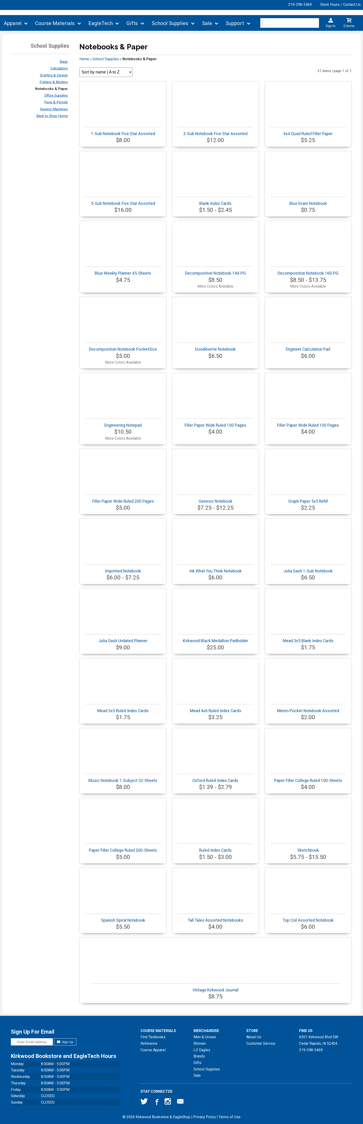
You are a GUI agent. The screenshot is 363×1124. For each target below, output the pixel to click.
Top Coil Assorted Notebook (308, 918)
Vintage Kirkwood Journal (216, 987)
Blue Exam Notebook (308, 201)
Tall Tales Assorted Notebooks (216, 918)
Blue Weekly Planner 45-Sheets (123, 271)
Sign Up (65, 1042)
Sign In (330, 26)
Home (84, 59)
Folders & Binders (54, 82)
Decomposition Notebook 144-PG (216, 271)
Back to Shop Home (52, 116)
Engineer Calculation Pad (308, 347)
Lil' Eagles (202, 1050)
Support (235, 23)
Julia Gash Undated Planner (123, 638)
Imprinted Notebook (123, 568)
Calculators (59, 68)
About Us (253, 1037)
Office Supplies (56, 95)
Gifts (132, 23)
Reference (149, 1043)
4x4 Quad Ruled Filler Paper (308, 131)
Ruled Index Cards (216, 848)
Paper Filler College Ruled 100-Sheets (308, 778)
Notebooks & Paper (51, 89)
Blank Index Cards (216, 201)
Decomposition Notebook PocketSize (123, 347)
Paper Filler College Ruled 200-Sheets (123, 848)
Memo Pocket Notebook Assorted (308, 708)
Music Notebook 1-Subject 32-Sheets (123, 778)
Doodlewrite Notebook (216, 347)
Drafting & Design (54, 75)
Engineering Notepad (123, 423)
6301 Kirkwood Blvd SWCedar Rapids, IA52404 (318, 1040)
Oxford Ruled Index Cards (216, 778)
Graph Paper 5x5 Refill (308, 499)
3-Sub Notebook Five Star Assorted (216, 131)
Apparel (13, 23)
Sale (207, 23)
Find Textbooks (153, 1037)
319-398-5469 (300, 4)
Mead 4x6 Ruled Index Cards (216, 708)
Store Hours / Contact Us (340, 4)
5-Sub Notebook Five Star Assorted (123, 201)
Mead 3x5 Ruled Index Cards (123, 708)
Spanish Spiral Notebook (123, 918)
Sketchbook (308, 848)
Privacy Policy (204, 1117)
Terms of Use (230, 1117)
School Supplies (170, 23)
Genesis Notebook (216, 499)
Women (200, 1043)
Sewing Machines (54, 109)
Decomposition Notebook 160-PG (308, 271)
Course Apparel (153, 1050)
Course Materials (55, 23)
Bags (64, 62)
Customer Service (260, 1043)
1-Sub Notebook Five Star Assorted (123, 131)
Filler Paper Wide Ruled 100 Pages (216, 423)
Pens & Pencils (56, 102)
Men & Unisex (205, 1037)
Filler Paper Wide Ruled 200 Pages (123, 499)
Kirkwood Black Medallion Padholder (216, 638)
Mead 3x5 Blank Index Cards (308, 638)
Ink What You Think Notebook (216, 568)
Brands (199, 1056)
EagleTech (100, 23)
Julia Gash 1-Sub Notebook (308, 568)
